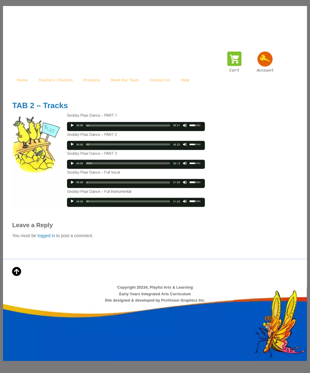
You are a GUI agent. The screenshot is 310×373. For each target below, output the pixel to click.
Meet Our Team (125, 80)
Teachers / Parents (55, 80)
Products (91, 80)
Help (185, 80)
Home (22, 80)
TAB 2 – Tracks (40, 105)
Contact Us (160, 80)
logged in (46, 235)
